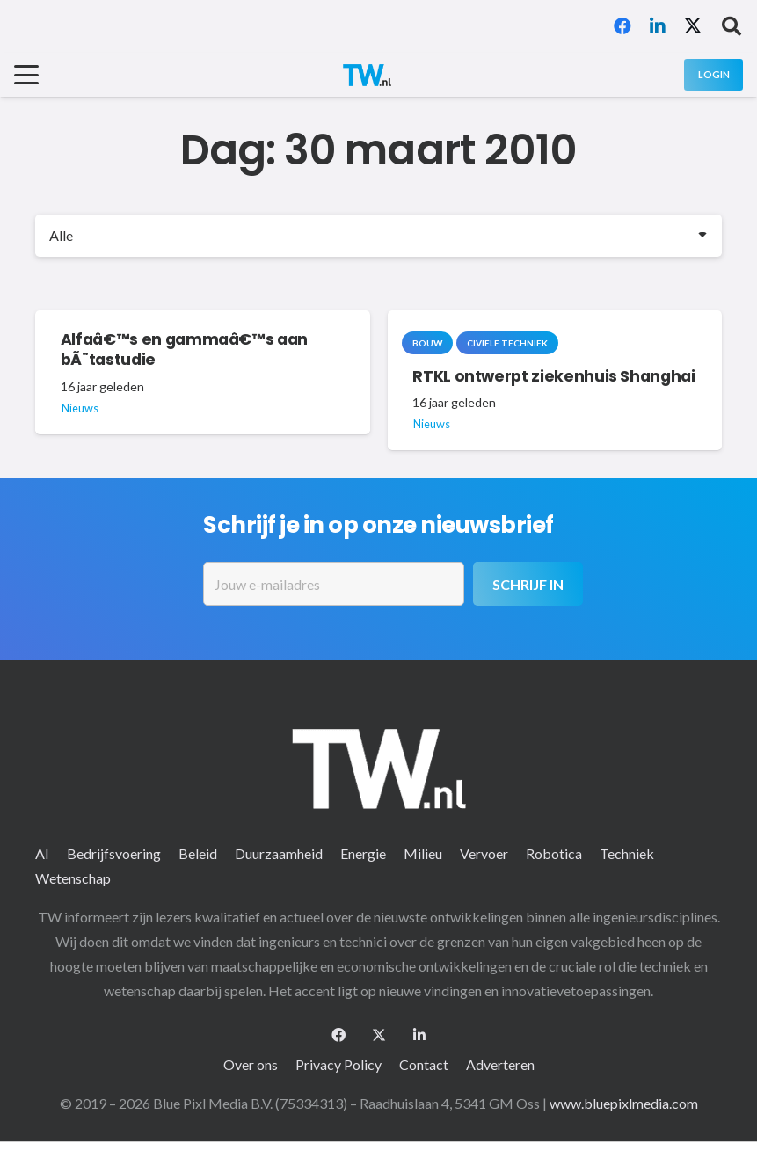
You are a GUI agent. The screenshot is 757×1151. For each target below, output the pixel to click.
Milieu (423, 853)
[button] (731, 26)
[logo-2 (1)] (366, 75)
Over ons (250, 1064)
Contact (423, 1064)
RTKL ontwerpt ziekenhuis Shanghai (553, 376)
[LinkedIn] (657, 26)
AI (42, 853)
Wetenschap (73, 878)
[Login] (713, 74)
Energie (363, 853)
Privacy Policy (338, 1064)
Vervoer (484, 853)
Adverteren (500, 1064)
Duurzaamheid (279, 853)
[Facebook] (622, 26)
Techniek (627, 853)
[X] (692, 26)
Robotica (554, 853)
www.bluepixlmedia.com (624, 1103)
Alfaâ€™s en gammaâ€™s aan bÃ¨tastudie (184, 350)
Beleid (197, 853)
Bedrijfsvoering (114, 853)
